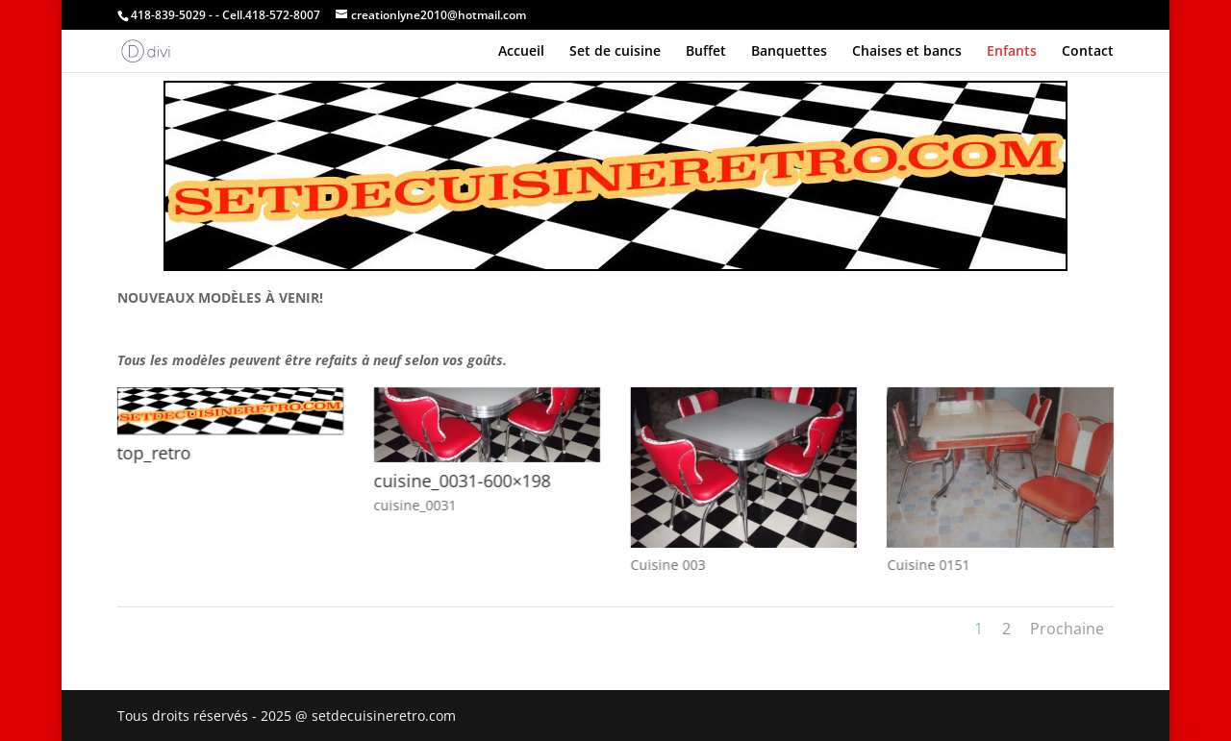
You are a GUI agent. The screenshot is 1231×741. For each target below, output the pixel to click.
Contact (1088, 52)
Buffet (706, 52)
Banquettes (789, 52)
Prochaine (1067, 628)
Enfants (1012, 52)
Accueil (521, 52)
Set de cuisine (615, 52)
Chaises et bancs (907, 52)
